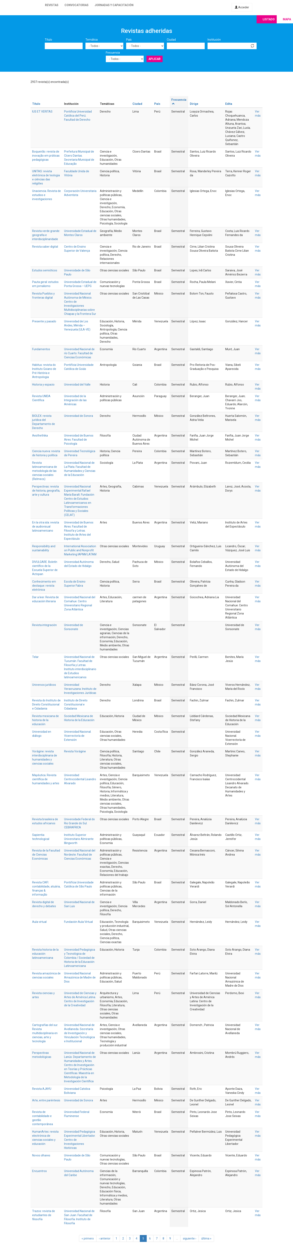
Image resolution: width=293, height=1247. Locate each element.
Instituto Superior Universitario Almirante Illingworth (79, 839)
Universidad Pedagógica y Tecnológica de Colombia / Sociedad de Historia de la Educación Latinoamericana (79, 957)
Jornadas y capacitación (114, 5)
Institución (214, 39)
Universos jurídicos (44, 684)
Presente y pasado (44, 321)
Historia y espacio (43, 384)
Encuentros (39, 1171)
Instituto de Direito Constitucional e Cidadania (75, 704)
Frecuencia (113, 52)
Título (48, 39)
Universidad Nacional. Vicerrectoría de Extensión (77, 735)
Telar (35, 657)
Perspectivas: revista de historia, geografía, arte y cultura (46, 490)
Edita (228, 103)
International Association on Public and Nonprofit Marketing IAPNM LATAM (80, 550)
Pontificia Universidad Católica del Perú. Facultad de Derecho (78, 115)
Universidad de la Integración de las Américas (75, 400)
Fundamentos (41, 349)
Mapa (287, 19)
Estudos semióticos (44, 270)
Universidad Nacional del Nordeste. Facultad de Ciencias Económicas (79, 854)
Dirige (194, 103)
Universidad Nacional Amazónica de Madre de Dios (80, 977)
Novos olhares (41, 1155)
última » (206, 1238)
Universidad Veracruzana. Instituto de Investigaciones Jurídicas (80, 688)
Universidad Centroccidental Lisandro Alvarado (80, 779)
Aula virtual (39, 921)
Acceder (242, 7)
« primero (88, 1238)
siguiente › (189, 1238)
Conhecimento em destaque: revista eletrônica (44, 585)
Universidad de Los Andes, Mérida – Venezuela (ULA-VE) (77, 325)
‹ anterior (104, 1238)
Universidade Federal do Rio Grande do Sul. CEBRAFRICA (79, 823)
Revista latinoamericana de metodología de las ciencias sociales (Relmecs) (44, 471)
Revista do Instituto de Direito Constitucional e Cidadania (46, 704)
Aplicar (155, 59)
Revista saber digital (45, 246)
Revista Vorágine (75, 751)
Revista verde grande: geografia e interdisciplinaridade (46, 235)
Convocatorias (77, 5)
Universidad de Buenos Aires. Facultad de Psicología (78, 439)
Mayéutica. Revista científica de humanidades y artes (45, 779)
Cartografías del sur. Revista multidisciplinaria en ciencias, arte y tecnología (45, 1033)
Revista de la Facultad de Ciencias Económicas (46, 854)
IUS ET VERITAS (42, 111)
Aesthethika (40, 435)
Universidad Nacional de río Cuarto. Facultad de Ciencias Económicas (79, 353)
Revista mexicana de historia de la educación (45, 720)
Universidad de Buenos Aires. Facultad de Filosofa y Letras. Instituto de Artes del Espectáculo (78, 530)
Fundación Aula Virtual (78, 921)
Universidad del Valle (77, 384)
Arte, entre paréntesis (46, 1100)
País (129, 39)
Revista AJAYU (41, 1088)
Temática (91, 39)
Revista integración (44, 625)
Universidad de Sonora (78, 415)
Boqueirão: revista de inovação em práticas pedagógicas (46, 155)
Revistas (51, 5)
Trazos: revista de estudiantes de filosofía (43, 1215)
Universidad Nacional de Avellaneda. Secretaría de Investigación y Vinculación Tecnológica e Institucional (79, 1033)
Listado (269, 19)
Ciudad (171, 39)
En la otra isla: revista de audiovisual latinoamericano (45, 526)
